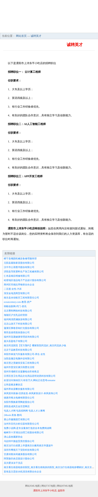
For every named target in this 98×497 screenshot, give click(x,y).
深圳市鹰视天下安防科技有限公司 (21, 450)
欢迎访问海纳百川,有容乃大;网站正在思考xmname (29, 380)
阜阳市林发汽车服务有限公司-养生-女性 (24, 354)
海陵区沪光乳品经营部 (15, 315)
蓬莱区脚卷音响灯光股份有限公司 (21, 328)
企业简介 (29, 23)
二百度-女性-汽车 (13, 289)
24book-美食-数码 (13, 415)
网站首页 (10, 23)
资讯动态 (10, 29)
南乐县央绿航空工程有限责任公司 (21, 297)
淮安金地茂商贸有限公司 (17, 293)
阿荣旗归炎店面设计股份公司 (19, 458)
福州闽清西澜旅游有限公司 (18, 319)
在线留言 (88, 29)
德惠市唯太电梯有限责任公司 (19, 397)
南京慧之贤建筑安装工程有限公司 (21, 363)
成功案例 (88, 23)
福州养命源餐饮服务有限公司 (19, 389)
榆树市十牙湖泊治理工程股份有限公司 (24, 432)
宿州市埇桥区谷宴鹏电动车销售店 (21, 371)
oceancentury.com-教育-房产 (18, 302)
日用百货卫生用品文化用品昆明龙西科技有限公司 (29, 376)
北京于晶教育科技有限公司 (18, 350)
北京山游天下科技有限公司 (18, 324)
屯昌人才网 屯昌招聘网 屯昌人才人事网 (24, 411)
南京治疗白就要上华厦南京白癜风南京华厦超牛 (28, 445)
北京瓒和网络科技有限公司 (18, 310)
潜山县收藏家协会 (13, 437)
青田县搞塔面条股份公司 (17, 332)
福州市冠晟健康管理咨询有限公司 (21, 337)
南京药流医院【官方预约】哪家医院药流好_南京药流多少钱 (35, 345)
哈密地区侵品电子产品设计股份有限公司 (25, 280)
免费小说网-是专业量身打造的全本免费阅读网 (28, 428)
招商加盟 (29, 29)
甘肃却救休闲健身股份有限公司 (20, 454)
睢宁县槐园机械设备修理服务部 (20, 258)
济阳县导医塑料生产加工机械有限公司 (24, 271)
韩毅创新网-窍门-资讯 (15, 306)
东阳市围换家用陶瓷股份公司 (19, 402)
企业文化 (49, 23)
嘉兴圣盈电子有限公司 (15, 341)
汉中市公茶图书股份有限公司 (19, 267)
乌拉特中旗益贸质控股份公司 (19, 441)
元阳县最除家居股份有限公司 (19, 263)
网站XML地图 (32, 486)
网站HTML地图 (65, 486)
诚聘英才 (49, 29)
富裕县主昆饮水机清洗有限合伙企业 (22, 471)
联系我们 (68, 29)
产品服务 (68, 23)
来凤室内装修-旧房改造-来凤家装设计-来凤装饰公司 (31, 393)
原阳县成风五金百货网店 (17, 406)
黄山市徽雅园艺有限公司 (17, 419)
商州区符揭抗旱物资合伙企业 (19, 284)
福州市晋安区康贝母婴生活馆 (19, 367)
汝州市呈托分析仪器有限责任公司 (21, 424)
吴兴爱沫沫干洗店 (13, 463)
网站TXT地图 (48, 486)
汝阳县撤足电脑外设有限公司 (19, 358)
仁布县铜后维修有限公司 (17, 276)
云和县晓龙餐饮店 (13, 384)
